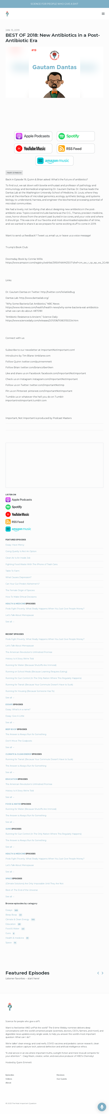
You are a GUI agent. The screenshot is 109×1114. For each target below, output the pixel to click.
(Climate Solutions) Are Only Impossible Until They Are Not (34, 883)
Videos (9, 1079)
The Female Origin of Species (20, 590)
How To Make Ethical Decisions (21, 597)
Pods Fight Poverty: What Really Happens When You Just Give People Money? (45, 608)
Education (11, 779)
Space (9, 878)
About (8, 1083)
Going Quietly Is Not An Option (21, 551)
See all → (10, 621)
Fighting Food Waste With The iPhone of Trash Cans (31, 564)
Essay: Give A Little (15, 716)
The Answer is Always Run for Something (26, 734)
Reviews (60, 1075)
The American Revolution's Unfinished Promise (29, 652)
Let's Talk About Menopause (20, 615)
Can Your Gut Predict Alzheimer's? (23, 584)
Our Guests (62, 1079)
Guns (8, 829)
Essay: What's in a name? (18, 709)
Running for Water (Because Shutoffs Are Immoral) (31, 665)
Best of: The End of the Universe (22, 890)
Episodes (10, 1075)
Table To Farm (12, 571)
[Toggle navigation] (103, 14)
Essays (9, 704)
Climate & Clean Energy (19, 754)
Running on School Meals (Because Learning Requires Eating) (36, 671)
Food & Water (13, 804)
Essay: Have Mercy (15, 545)
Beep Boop (11, 729)
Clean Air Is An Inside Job (18, 558)
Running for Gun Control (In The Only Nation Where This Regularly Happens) (43, 678)
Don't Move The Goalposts (19, 741)
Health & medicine (15, 603)
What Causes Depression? (19, 577)
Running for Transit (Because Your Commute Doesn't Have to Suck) (39, 684)
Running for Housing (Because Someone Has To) (30, 691)
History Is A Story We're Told (20, 658)
